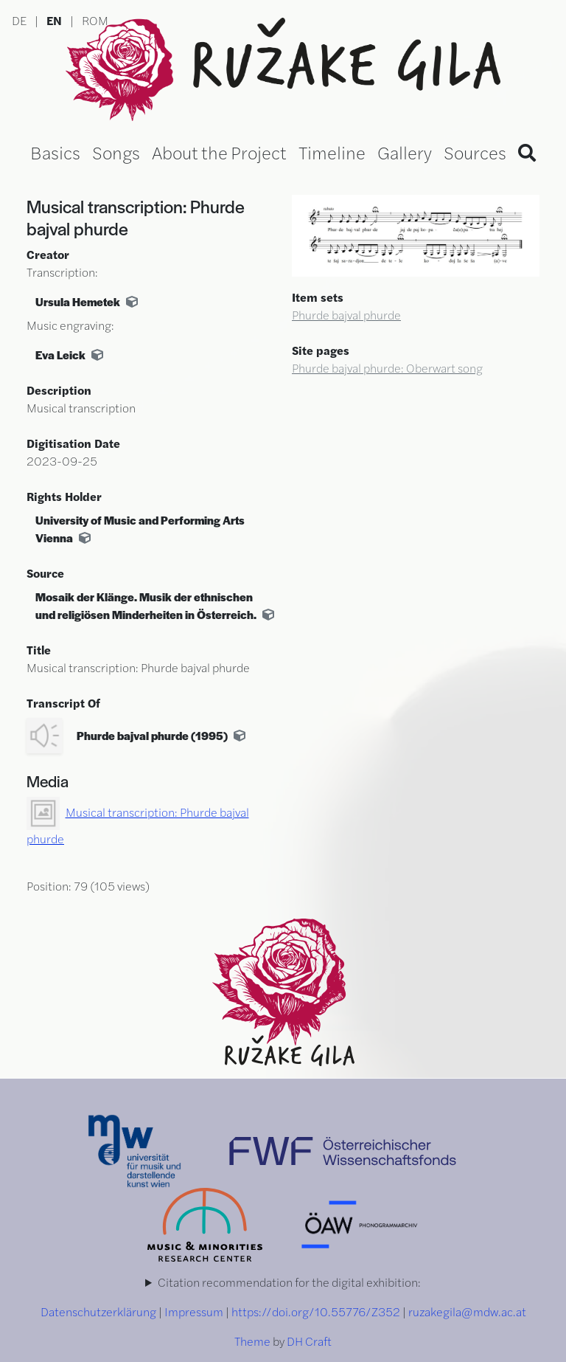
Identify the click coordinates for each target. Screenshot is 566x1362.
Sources (475, 152)
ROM (95, 20)
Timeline (332, 152)
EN (54, 20)
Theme (252, 1340)
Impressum (193, 1311)
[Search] (527, 152)
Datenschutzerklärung (98, 1311)
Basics (55, 152)
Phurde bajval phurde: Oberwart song (387, 367)
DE (19, 20)
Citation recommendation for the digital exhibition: (289, 1281)
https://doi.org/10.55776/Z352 (315, 1311)
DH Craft (309, 1340)
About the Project (219, 152)
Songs (116, 152)
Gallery (404, 152)
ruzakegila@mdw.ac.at (467, 1311)
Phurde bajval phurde (346, 314)
